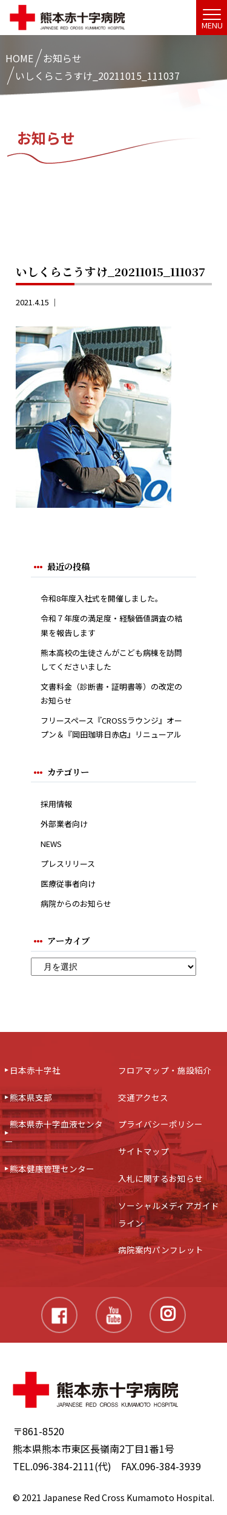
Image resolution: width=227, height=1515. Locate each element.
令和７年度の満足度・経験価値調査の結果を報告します (111, 625)
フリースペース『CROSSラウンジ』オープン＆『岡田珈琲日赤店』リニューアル (111, 727)
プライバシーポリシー (160, 1124)
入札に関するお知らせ (160, 1178)
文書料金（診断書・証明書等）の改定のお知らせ (111, 693)
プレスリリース (68, 863)
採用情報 (56, 803)
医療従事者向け (68, 883)
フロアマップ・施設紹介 (164, 1070)
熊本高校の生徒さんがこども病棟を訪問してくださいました (111, 659)
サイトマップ (143, 1151)
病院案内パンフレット (160, 1250)
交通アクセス (143, 1097)
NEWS (51, 843)
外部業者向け (64, 823)
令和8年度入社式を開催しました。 (102, 598)
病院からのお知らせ (76, 903)
